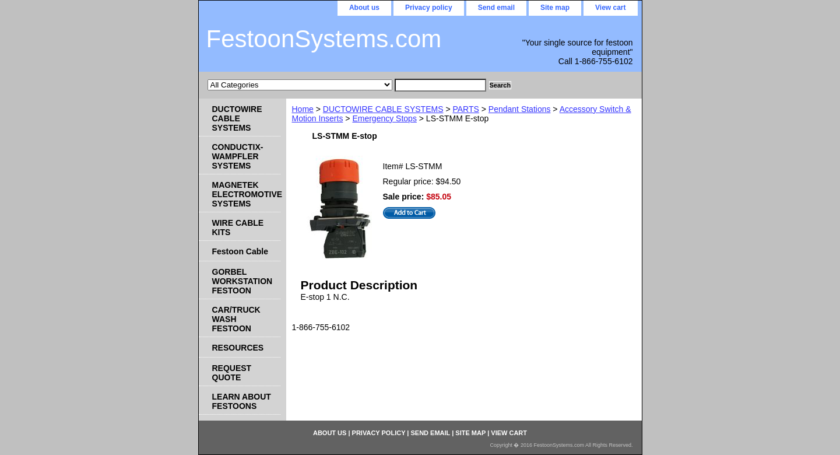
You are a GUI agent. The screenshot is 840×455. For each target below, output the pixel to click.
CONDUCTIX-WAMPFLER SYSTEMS (237, 156)
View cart (610, 8)
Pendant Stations (519, 109)
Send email (496, 8)
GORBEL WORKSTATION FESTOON (242, 281)
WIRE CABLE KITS (238, 227)
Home (303, 109)
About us (364, 8)
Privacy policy (428, 8)
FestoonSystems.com (324, 38)
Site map (555, 8)
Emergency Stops (384, 118)
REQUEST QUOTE (232, 372)
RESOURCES (238, 347)
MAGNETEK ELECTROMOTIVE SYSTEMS (246, 194)
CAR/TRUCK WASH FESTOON (236, 319)
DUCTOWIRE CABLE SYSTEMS (383, 109)
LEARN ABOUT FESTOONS (241, 401)
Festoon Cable (240, 251)
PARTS (465, 109)
